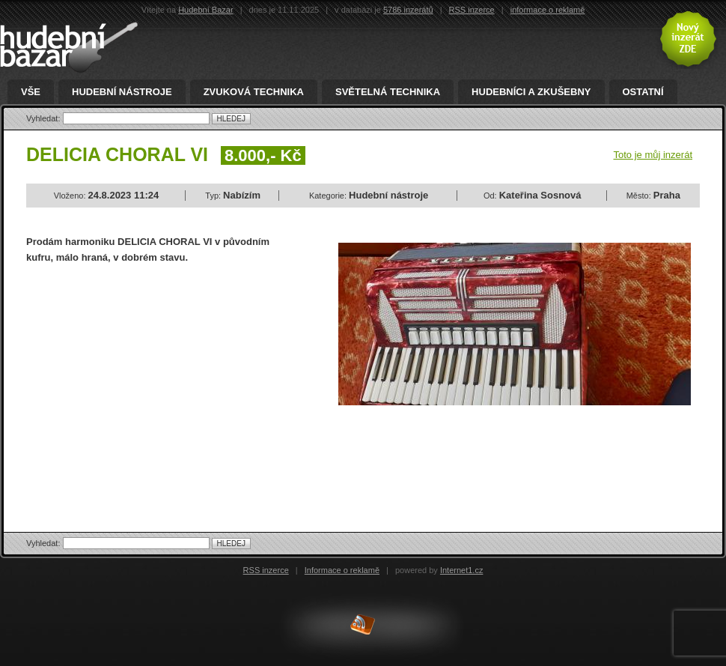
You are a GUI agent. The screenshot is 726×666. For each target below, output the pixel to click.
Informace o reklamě (342, 570)
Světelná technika (388, 92)
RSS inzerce (472, 9)
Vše (30, 92)
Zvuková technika (253, 92)
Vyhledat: (44, 118)
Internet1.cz (461, 570)
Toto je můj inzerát (653, 154)
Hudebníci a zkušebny (531, 92)
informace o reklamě (547, 9)
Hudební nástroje (122, 92)
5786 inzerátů (408, 9)
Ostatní (643, 92)
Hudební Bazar (205, 9)
